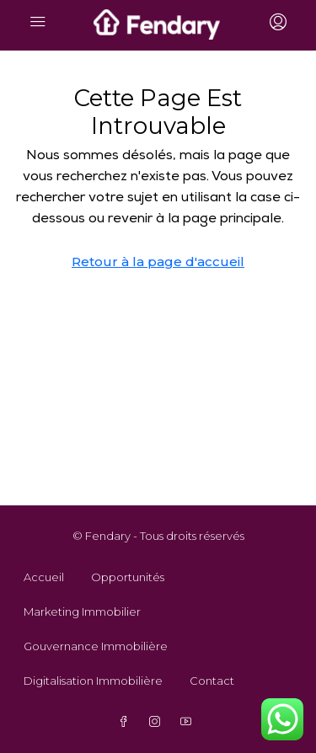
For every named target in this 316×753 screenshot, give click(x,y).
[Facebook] (127, 722)
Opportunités (127, 577)
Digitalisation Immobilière (93, 680)
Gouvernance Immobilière (96, 646)
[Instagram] (158, 722)
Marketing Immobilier (82, 611)
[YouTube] (189, 722)
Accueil (44, 577)
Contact (212, 680)
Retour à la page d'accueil (158, 262)
